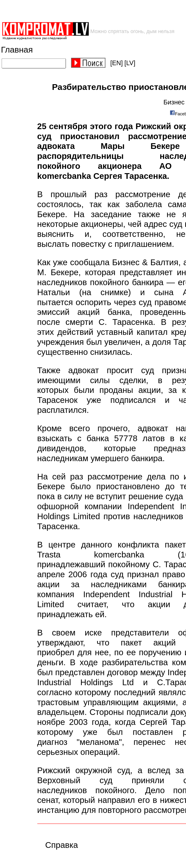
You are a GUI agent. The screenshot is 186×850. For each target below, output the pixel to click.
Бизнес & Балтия (145, 262)
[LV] (129, 63)
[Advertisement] (76, 10)
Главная (17, 50)
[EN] (116, 63)
